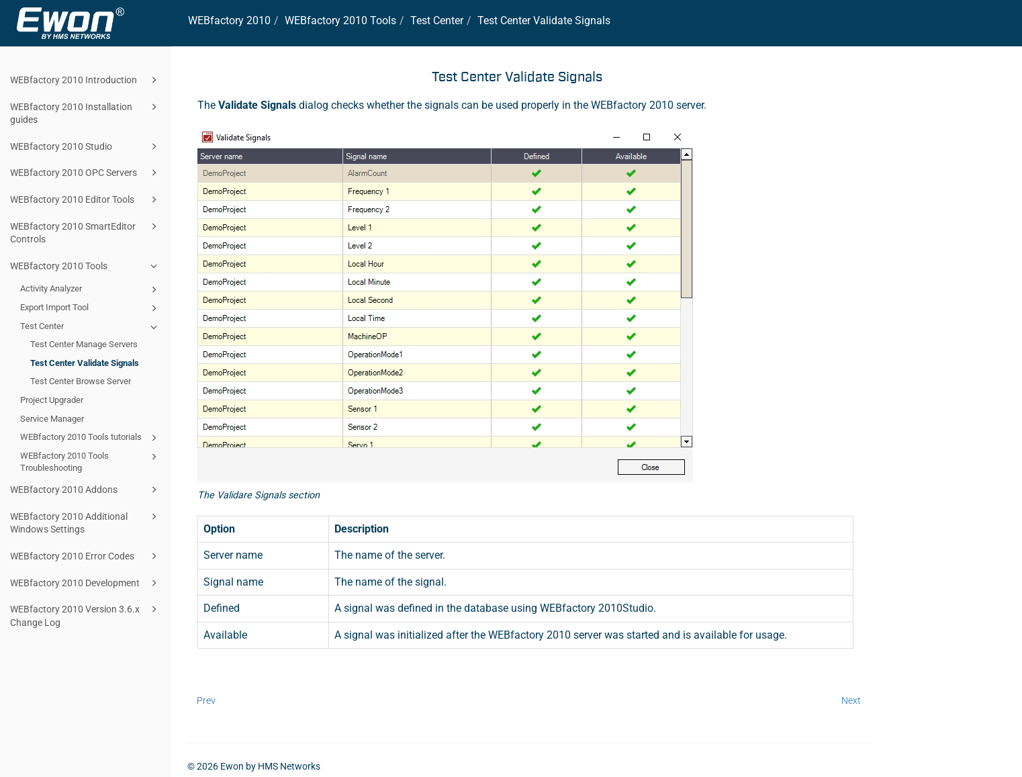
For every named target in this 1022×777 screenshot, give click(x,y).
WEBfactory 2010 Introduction (85, 80)
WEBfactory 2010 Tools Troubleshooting (90, 461)
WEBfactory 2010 (229, 20)
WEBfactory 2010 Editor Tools (85, 199)
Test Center (90, 327)
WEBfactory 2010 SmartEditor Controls (85, 232)
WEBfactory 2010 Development (85, 583)
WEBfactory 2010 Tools (85, 266)
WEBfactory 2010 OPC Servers (85, 172)
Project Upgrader (51, 400)
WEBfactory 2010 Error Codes (85, 556)
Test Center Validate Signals (84, 363)
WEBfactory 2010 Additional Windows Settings (85, 522)
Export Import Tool (90, 308)
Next (851, 700)
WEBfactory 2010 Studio (85, 146)
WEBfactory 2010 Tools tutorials (90, 437)
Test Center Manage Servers (84, 344)
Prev (206, 700)
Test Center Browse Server (80, 381)
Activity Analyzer (90, 289)
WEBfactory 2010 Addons (85, 489)
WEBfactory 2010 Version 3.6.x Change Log (85, 615)
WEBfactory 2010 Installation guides (85, 112)
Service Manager (52, 419)
